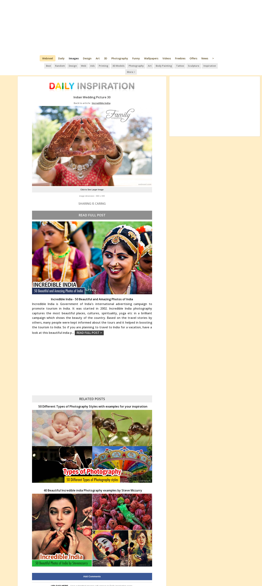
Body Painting (157, 65)
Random (55, 65)
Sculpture (186, 65)
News (204, 58)
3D (105, 58)
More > (217, 65)
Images (74, 58)
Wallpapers (151, 58)
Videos (166, 58)
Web (78, 65)
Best (43, 65)
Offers (193, 58)
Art (98, 58)
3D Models (112, 65)
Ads (87, 65)
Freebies (180, 58)
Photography (119, 58)
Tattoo (173, 65)
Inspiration (202, 65)
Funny (136, 58)
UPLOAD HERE (59, 579)
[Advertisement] (131, 27)
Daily (61, 58)
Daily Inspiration (118, 579)
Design (87, 58)
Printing (97, 65)
